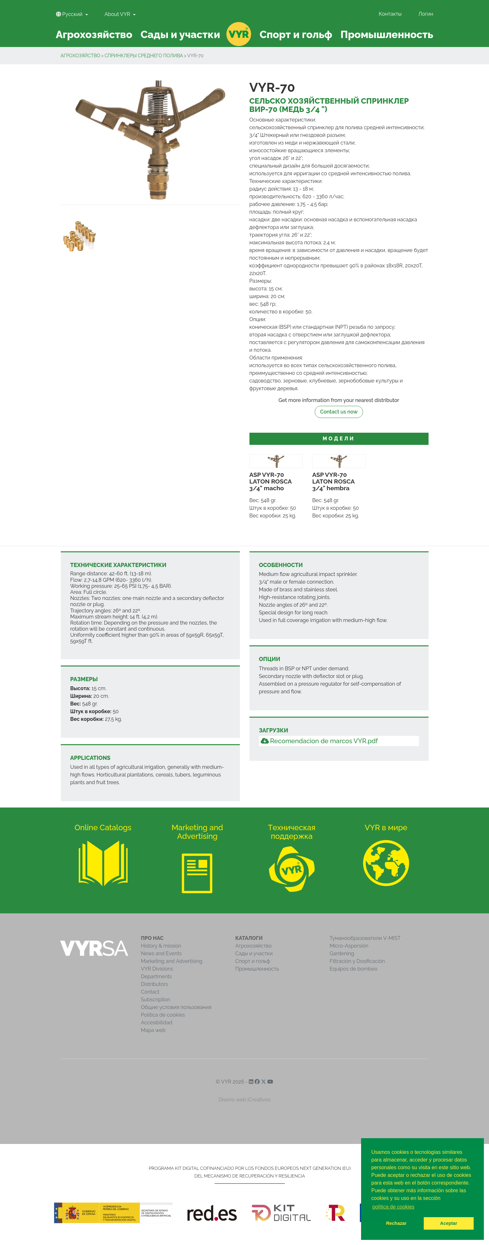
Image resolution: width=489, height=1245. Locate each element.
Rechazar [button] (396, 1223)
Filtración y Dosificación (357, 961)
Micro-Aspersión (349, 946)
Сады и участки (254, 953)
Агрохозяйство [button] (94, 34)
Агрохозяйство (80, 55)
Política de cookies (163, 1015)
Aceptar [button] (448, 1223)
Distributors (154, 984)
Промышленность (257, 969)
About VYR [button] (118, 14)
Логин (425, 14)
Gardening (342, 953)
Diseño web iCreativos (244, 1100)
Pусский (70, 14)
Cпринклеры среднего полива (144, 55)
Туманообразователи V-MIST (365, 938)
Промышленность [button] (386, 34)
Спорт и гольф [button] (296, 34)
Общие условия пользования (176, 1007)
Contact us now (339, 412)
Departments (156, 976)
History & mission (161, 946)
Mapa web (153, 1030)
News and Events (161, 953)
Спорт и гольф (252, 961)
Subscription (155, 1000)
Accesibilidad (156, 1023)
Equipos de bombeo (354, 969)
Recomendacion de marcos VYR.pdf (319, 741)
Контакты (390, 14)
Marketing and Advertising (171, 961)
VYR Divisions (157, 969)
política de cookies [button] (393, 1207)
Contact (150, 992)
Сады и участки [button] (180, 34)
